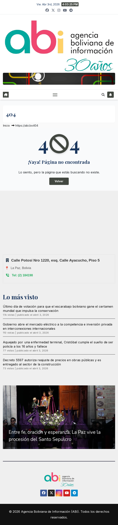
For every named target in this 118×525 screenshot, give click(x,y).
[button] (103, 95)
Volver (59, 181)
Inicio (6, 125)
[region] (59, 417)
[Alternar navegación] (55, 94)
